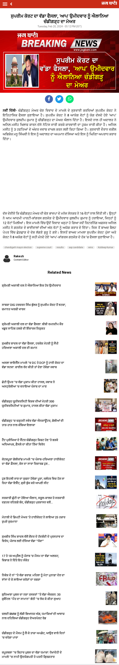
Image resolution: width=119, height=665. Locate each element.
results (60, 247)
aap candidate (76, 247)
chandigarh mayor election (18, 247)
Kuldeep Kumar (105, 247)
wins (90, 247)
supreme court (44, 247)
